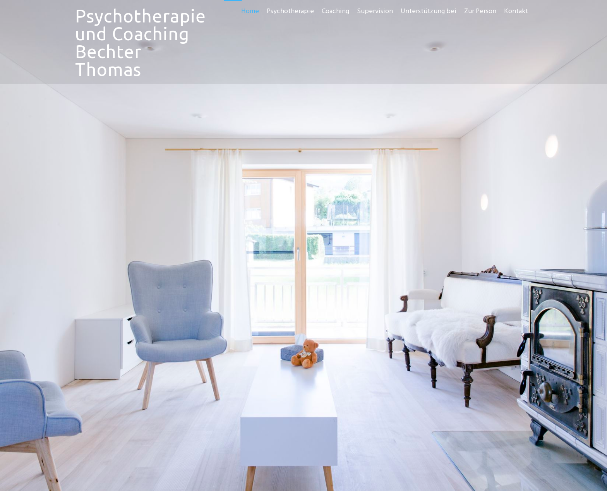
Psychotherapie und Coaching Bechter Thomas (140, 42)
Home (250, 11)
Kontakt (516, 11)
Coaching (335, 11)
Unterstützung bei (428, 11)
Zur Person (480, 11)
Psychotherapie (290, 11)
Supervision (375, 11)
